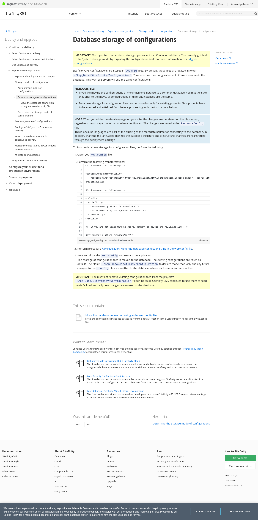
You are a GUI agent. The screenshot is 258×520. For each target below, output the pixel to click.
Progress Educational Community (175, 462)
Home (76, 31)
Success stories (115, 467)
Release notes (10, 472)
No (88, 420)
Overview (59, 452)
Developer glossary (167, 472)
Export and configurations (122, 31)
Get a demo (223, 58)
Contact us (230, 476)
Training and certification (170, 457)
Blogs (110, 452)
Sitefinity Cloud (10, 462)
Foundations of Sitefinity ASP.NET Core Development (115, 387)
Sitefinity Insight (10, 457)
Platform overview (226, 63)
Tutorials (132, 13)
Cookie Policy (11, 514)
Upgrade (111, 477)
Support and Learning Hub (171, 452)
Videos (110, 457)
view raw (203, 238)
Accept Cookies (205, 511)
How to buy (231, 471)
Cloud (57, 457)
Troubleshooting (179, 13)
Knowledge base (116, 472)
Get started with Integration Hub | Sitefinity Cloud (113, 357)
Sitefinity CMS (9, 452)
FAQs (109, 482)
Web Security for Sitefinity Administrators (109, 372)
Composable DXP (63, 467)
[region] (143, 198)
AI (55, 477)
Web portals (61, 482)
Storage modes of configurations (156, 31)
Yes (78, 420)
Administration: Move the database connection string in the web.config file (147, 246)
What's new (8, 467)
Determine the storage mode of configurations (181, 419)
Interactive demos (166, 467)
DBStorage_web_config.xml (93, 238)
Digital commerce (63, 472)
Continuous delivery (93, 31)
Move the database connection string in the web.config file (121, 311)
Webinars (112, 462)
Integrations (60, 487)
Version (75, 13)
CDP (56, 462)
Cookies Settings (239, 511)
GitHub (129, 238)
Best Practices (154, 13)
